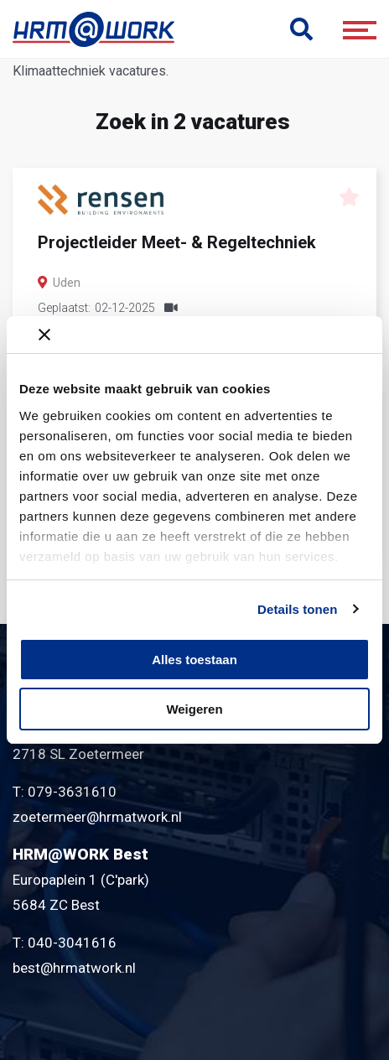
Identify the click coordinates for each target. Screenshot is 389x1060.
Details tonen (297, 609)
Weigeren (194, 709)
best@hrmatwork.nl (74, 967)
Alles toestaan (194, 659)
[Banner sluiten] (204, 334)
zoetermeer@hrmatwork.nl (97, 816)
